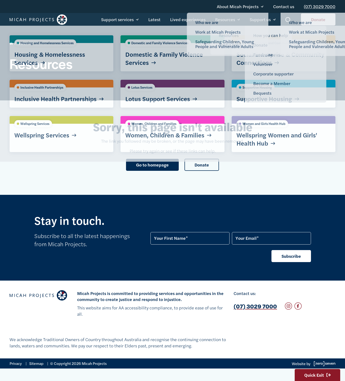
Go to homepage (152, 165)
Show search (288, 21)
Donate (318, 20)
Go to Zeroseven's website (324, 363)
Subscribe (291, 256)
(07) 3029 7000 (321, 4)
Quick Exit (317, 375)
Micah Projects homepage (38, 20)
